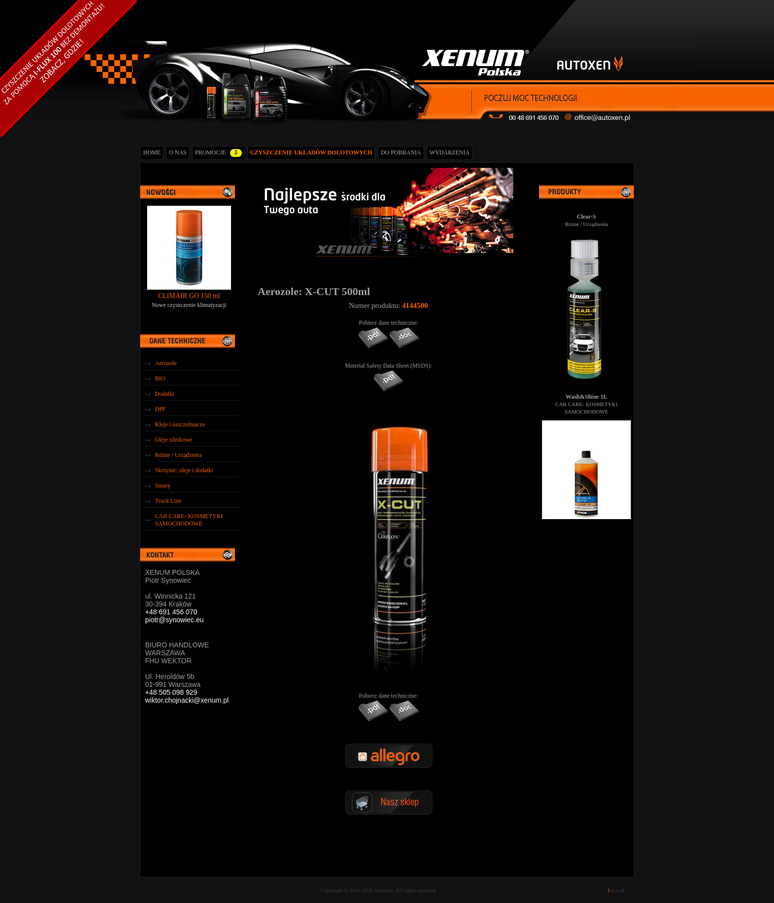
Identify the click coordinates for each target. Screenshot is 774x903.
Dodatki (164, 393)
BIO (160, 378)
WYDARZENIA (449, 152)
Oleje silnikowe (174, 439)
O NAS (178, 152)
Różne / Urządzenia (178, 455)
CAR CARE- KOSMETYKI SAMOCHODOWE (189, 520)
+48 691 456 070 (171, 612)
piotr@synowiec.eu (174, 620)
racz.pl (616, 890)
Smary (162, 485)
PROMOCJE (218, 153)
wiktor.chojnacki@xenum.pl (187, 700)
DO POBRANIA (401, 152)
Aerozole (166, 363)
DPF (160, 409)
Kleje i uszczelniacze (180, 424)
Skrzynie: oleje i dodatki (184, 470)
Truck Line (168, 500)
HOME (151, 152)
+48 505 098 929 (171, 692)
